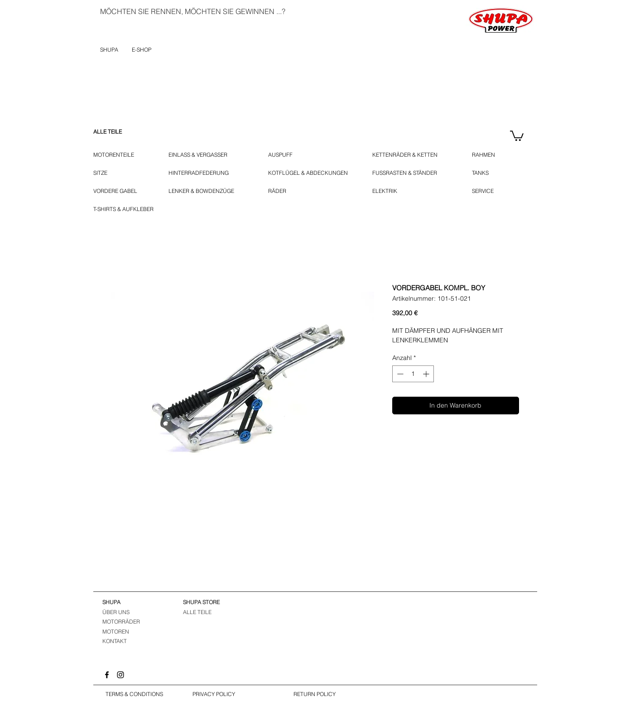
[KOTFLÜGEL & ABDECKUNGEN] (308, 173)
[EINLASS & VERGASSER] (202, 155)
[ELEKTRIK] (387, 191)
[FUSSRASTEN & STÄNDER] (409, 173)
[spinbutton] (413, 374)
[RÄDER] (281, 191)
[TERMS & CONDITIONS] (134, 695)
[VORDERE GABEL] (117, 191)
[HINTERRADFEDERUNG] (198, 173)
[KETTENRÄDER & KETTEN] (408, 155)
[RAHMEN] (485, 155)
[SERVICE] (483, 191)
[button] (517, 135)
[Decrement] (399, 374)
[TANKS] (486, 173)
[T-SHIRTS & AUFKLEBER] (124, 209)
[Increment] (427, 374)
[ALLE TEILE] (118, 132)
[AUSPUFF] (282, 155)
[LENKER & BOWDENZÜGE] (205, 191)
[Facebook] (106, 674)
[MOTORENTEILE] (118, 155)
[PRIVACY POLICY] (214, 695)
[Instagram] (120, 674)
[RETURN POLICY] (315, 695)
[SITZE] (103, 173)
